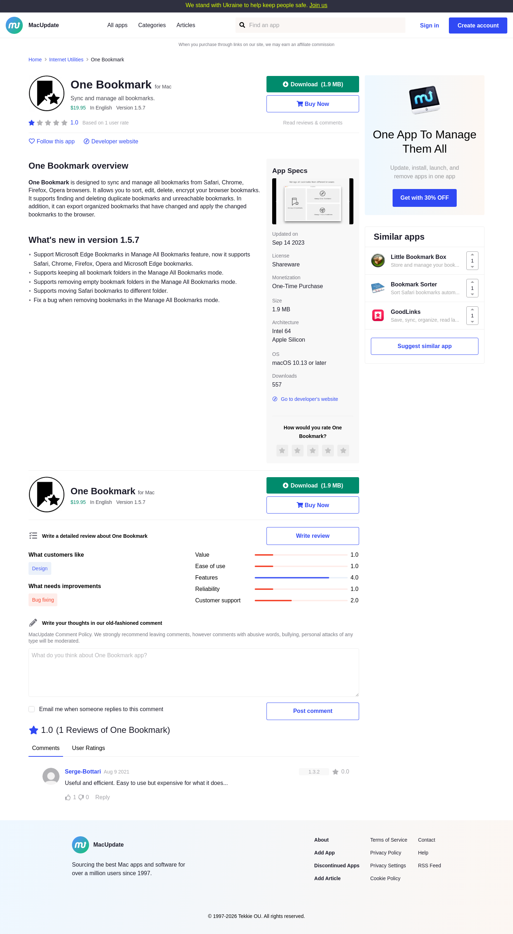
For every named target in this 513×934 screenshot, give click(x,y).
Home (35, 59)
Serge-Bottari (83, 771)
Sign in (429, 25)
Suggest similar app (425, 346)
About (321, 840)
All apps (117, 25)
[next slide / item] (348, 201)
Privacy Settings (388, 865)
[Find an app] (241, 25)
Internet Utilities (66, 59)
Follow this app (51, 141)
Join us (318, 5)
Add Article (327, 878)
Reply (102, 797)
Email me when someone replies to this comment (101, 709)
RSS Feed (429, 865)
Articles (185, 25)
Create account (478, 25)
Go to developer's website (305, 399)
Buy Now (312, 104)
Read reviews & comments (313, 123)
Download (313, 84)
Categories (152, 25)
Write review (313, 536)
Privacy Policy (385, 852)
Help (423, 852)
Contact (426, 840)
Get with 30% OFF (424, 197)
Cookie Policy (385, 878)
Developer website (111, 141)
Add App (324, 852)
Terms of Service (388, 840)
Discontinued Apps (336, 865)
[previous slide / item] (277, 201)
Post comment (312, 711)
